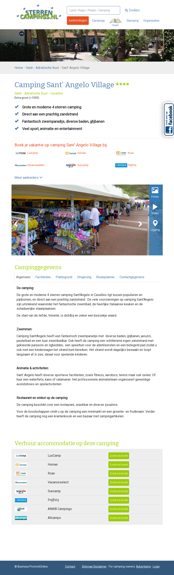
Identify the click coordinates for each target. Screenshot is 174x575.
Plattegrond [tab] (64, 277)
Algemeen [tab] (23, 277)
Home (19, 68)
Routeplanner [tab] (105, 277)
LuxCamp (26, 152)
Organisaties (151, 20)
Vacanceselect (29, 165)
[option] (87, 220)
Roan (124, 152)
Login (156, 566)
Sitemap (87, 566)
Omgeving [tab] (84, 277)
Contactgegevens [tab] (132, 277)
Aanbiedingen (78, 20)
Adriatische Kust (47, 68)
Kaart (115, 22)
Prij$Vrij (125, 165)
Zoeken (132, 10)
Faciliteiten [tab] (43, 277)
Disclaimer (100, 566)
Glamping (132, 20)
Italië (29, 68)
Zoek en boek (119, 455)
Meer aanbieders (29, 177)
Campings (98, 20)
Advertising (143, 566)
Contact (70, 566)
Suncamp (77, 165)
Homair (75, 152)
